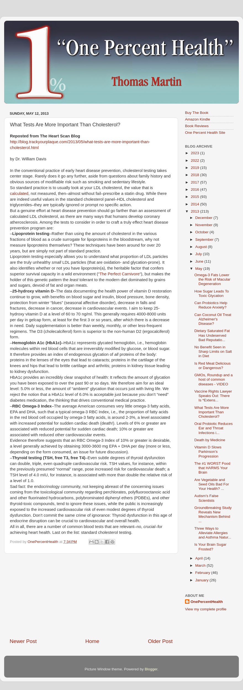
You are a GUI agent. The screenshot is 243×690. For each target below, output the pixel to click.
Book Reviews (197, 126)
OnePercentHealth (207, 602)
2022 (195, 160)
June (199, 261)
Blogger (151, 669)
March (201, 565)
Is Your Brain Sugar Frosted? (210, 546)
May (199, 268)
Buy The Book (196, 113)
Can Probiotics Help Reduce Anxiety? (210, 305)
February (203, 573)
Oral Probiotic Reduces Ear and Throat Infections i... (213, 428)
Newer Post (23, 641)
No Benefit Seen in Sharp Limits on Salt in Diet (213, 351)
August (201, 247)
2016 (195, 189)
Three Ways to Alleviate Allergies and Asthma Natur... (212, 532)
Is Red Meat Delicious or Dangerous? (212, 365)
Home (92, 641)
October (202, 232)
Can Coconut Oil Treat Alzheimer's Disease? (212, 319)
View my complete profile (205, 609)
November (204, 225)
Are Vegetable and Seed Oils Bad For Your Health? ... (211, 484)
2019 (195, 168)
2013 (195, 211)
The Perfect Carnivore (119, 274)
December (204, 218)
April (199, 558)
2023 (195, 153)
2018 (195, 175)
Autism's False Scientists (206, 498)
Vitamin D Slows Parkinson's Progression (207, 451)
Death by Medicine (209, 440)
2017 (195, 182)
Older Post (160, 641)
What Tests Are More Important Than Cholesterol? (211, 412)
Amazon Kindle (197, 119)
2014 (195, 204)
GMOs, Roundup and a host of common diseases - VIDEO (213, 379)
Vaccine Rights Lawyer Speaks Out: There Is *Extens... (213, 395)
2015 (195, 197)
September (205, 239)
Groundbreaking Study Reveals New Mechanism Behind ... (213, 514)
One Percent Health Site (205, 132)
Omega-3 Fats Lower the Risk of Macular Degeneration (212, 279)
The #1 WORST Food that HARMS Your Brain (212, 467)
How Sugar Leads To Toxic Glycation (211, 293)
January (202, 580)
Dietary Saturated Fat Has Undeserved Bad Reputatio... (212, 335)
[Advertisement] (91, 595)
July (199, 254)
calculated (19, 193)
